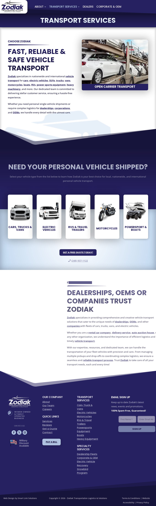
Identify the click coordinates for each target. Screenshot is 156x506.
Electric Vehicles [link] (86, 412)
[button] (87, 64)
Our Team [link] (48, 405)
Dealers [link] (88, 7)
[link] (12, 11)
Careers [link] (47, 409)
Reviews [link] (47, 425)
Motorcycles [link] (84, 416)
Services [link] (47, 421)
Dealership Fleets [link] (87, 454)
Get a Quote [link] (49, 428)
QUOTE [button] (144, 6)
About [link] (39, 7)
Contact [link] (47, 432)
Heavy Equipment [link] (87, 439)
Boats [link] (80, 435)
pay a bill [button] (51, 442)
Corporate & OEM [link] (108, 7)
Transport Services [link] (63, 7)
